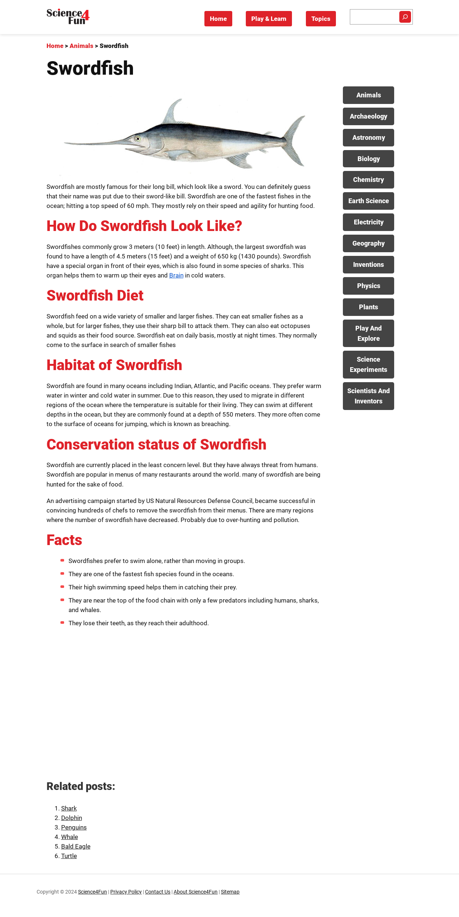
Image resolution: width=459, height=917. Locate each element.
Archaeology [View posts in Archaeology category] (368, 116)
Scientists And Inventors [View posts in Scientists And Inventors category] (368, 396)
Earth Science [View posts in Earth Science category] (368, 201)
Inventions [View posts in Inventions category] (368, 264)
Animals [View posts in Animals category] (368, 95)
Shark (69, 808)
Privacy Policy (126, 892)
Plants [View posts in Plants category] (368, 307)
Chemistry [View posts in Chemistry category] (368, 179)
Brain (176, 275)
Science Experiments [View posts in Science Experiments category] (368, 364)
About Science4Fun (196, 892)
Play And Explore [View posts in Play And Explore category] (368, 333)
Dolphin (71, 817)
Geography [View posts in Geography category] (368, 243)
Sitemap (230, 892)
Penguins (74, 827)
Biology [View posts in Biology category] (369, 159)
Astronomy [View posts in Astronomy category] (368, 137)
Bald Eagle (75, 846)
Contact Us (157, 892)
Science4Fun (92, 892)
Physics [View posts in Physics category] (368, 286)
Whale (69, 836)
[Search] (405, 17)
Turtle (69, 856)
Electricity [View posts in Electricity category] (369, 222)
